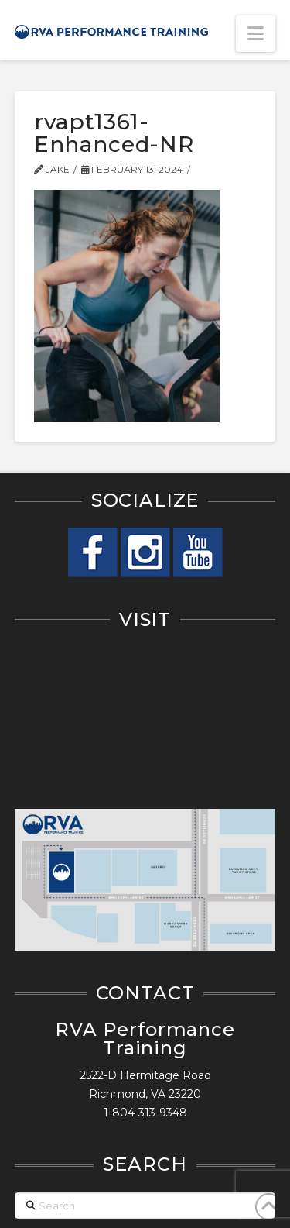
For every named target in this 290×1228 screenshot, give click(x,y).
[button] (255, 33)
